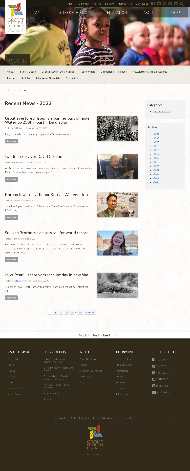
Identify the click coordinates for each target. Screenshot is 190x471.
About (10, 71)
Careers (120, 388)
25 (80, 312)
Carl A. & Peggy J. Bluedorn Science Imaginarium (57, 377)
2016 (156, 157)
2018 (156, 133)
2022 (156, 165)
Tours (10, 382)
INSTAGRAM (160, 385)
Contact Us (142, 3)
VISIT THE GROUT (19, 352)
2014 (156, 145)
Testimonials (87, 71)
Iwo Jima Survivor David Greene (33, 156)
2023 (156, 170)
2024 (156, 174)
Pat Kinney (19, 128)
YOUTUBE (159, 372)
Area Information (16, 394)
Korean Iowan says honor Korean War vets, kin (46, 194)
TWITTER (159, 366)
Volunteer (120, 382)
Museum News (161, 111)
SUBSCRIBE (160, 392)
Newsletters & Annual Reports (149, 71)
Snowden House (51, 393)
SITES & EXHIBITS (74, 12)
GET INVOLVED (126, 352)
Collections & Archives (114, 71)
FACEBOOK (160, 359)
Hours (71, 3)
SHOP (175, 12)
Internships (122, 394)
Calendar (84, 3)
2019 (156, 141)
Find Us (11, 370)
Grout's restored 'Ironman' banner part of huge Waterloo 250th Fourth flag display (47, 120)
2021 (156, 161)
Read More (11, 141)
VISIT (38, 12)
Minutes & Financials (48, 78)
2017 (156, 149)
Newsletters (86, 376)
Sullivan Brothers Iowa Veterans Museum (55, 360)
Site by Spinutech (95, 454)
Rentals (97, 3)
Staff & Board (28, 71)
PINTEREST (160, 379)
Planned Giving (123, 364)
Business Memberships (127, 359)
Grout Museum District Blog (58, 71)
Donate (109, 3)
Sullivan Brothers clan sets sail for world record (47, 232)
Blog (82, 382)
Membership (125, 3)
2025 (156, 178)
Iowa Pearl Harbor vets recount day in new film (46, 274)
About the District (89, 359)
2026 (156, 182)
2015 (156, 153)
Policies (25, 78)
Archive (152, 127)
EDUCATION (117, 12)
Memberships (123, 370)
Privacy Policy (128, 418)
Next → (90, 312)
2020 (156, 137)
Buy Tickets (13, 359)
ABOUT (149, 12)
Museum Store (15, 388)
